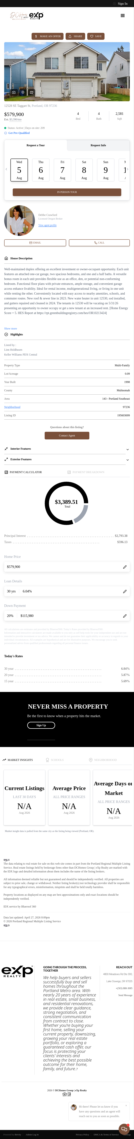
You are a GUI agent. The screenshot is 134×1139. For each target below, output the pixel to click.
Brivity (18, 1134)
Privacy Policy (82, 1134)
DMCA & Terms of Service (106, 1134)
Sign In (120, 3)
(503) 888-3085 (125, 988)
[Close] (126, 1105)
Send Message (125, 995)
